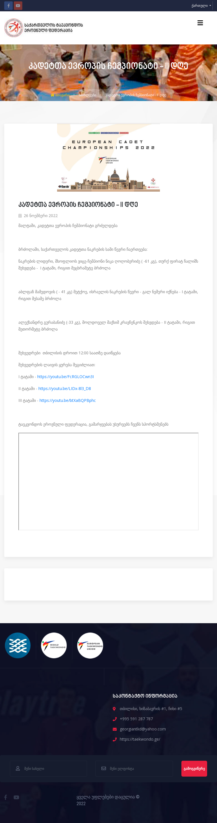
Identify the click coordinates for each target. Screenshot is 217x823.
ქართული (200, 5)
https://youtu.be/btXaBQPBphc (68, 400)
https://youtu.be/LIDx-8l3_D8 (64, 388)
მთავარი (60, 95)
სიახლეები (88, 95)
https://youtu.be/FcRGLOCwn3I (65, 376)
